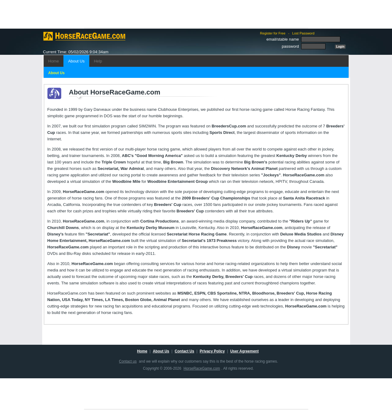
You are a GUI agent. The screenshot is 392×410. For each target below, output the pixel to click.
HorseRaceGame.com (202, 368)
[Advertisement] (196, 14)
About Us (76, 61)
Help (98, 61)
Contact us (127, 361)
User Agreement (244, 351)
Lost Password (303, 33)
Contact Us (184, 351)
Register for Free (272, 33)
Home (53, 61)
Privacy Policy (212, 351)
